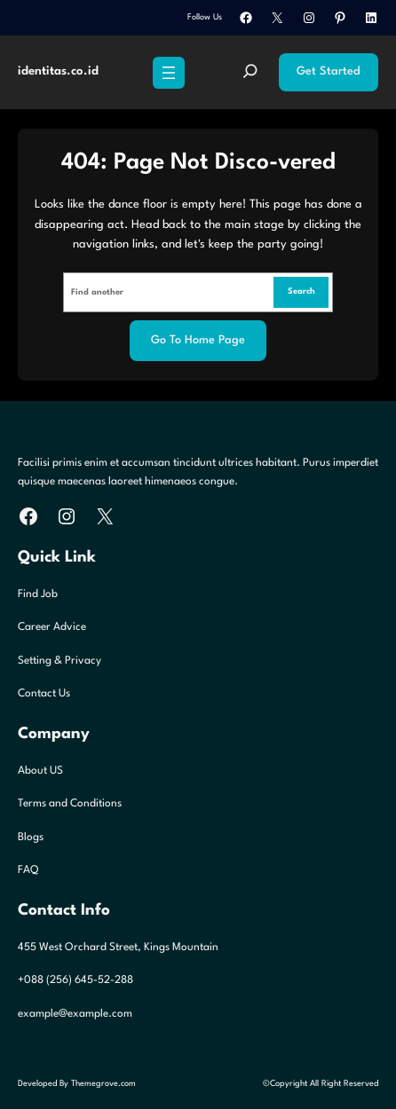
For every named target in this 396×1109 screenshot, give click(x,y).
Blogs (31, 837)
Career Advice (52, 627)
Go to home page (198, 340)
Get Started (328, 71)
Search (301, 291)
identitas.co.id (58, 71)
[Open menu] (169, 73)
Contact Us (44, 693)
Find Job (38, 594)
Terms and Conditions (70, 803)
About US (40, 771)
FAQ (28, 870)
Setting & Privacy (59, 661)
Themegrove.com (103, 1084)
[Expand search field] (250, 72)
